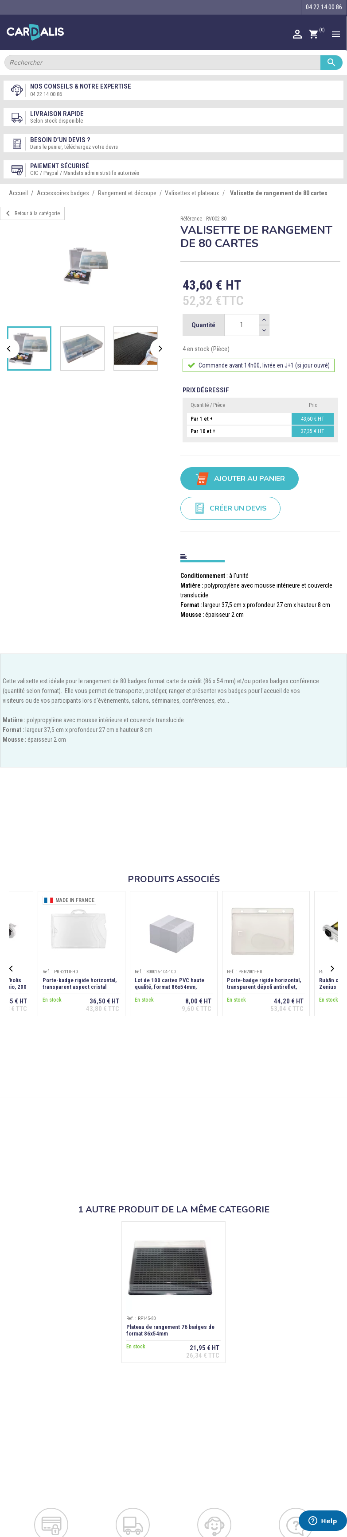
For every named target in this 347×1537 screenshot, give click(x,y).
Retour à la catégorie (31, 213)
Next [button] (161, 348)
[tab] (260, 554)
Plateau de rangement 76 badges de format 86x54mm (170, 1330)
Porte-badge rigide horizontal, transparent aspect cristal (80, 983)
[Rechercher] (173, 62)
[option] (87, 265)
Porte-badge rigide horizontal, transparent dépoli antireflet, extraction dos (264, 987)
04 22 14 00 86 (46, 94)
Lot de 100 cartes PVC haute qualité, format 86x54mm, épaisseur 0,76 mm (169, 987)
